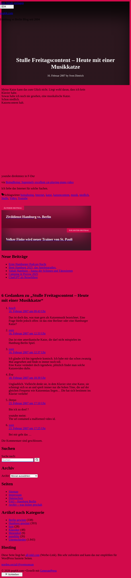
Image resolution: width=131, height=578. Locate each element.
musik (74, 194)
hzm (11, 526)
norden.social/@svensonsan (17, 564)
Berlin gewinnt (17, 519)
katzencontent (61, 194)
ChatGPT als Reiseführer (23, 277)
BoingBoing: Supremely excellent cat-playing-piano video (40, 182)
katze (49, 194)
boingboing (27, 194)
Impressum (15, 494)
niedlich (84, 194)
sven (11, 330)
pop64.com (6, 13)
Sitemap (13, 491)
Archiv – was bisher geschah (25, 504)
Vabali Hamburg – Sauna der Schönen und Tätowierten (41, 270)
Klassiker (14, 529)
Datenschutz (16, 498)
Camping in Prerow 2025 (23, 274)
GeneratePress (48, 570)
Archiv (5, 475)
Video (13, 198)
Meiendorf (15, 533)
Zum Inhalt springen (12, 3)
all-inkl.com (32, 555)
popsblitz (14, 536)
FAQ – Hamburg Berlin (22, 501)
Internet (39, 194)
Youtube (23, 198)
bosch (12, 308)
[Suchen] (37, 460)
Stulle (4, 198)
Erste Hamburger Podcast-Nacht (27, 264)
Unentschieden (17, 539)
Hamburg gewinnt (19, 523)
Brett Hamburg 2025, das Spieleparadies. (32, 267)
